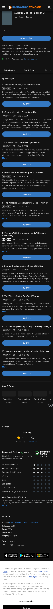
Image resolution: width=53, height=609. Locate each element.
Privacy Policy (43, 568)
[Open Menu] (4, 4)
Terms (5, 568)
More (4, 155)
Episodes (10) (9, 67)
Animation (33, 519)
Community (20, 438)
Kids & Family (15, 519)
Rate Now (33, 438)
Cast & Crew (29, 67)
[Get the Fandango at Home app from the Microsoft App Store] (42, 553)
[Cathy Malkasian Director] (25, 401)
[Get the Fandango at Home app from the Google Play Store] (27, 553)
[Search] (49, 4)
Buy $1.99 (26, 100)
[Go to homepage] (24, 4)
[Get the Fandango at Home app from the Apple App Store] (11, 553)
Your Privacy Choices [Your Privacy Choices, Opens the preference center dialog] (26, 598)
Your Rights (33, 573)
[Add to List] (49, 13)
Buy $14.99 (31, 35)
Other (25, 519)
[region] (26, 583)
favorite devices (31, 55)
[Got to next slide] (50, 401)
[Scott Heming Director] (9, 401)
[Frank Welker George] (40, 401)
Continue (26, 605)
